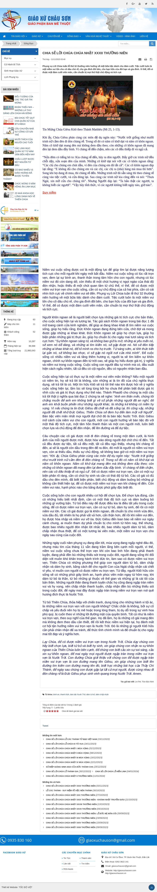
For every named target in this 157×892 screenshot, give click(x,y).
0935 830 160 (20, 840)
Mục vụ (7, 58)
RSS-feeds (68, 869)
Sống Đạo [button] (74, 37)
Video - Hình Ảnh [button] (125, 36)
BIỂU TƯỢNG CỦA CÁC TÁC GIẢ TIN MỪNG (24, 99)
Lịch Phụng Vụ (11, 77)
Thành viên (86, 858)
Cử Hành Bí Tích (12, 64)
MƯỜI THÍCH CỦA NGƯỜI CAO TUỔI (24, 141)
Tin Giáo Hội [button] (19, 37)
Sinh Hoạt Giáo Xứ (13, 71)
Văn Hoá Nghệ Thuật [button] (99, 37)
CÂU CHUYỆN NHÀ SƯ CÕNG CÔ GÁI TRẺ (24, 131)
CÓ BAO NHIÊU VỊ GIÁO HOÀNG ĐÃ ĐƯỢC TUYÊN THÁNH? (18, 174)
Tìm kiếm (85, 864)
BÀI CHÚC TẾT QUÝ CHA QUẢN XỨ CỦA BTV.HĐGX (25, 121)
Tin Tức (66, 858)
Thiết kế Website (9, 887)
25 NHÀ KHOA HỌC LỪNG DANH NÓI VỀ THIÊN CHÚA (25, 196)
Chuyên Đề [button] (55, 37)
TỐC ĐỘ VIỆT (25, 887)
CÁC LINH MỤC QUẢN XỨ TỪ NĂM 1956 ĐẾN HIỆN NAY (25, 151)
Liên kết (66, 864)
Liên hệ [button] (144, 36)
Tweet (45, 726)
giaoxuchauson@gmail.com (110, 840)
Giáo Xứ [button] (37, 37)
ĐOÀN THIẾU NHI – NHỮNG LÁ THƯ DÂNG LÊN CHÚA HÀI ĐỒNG (18, 110)
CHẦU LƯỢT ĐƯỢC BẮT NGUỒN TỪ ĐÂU (24, 162)
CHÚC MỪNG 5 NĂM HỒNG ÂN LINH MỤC (25, 185)
